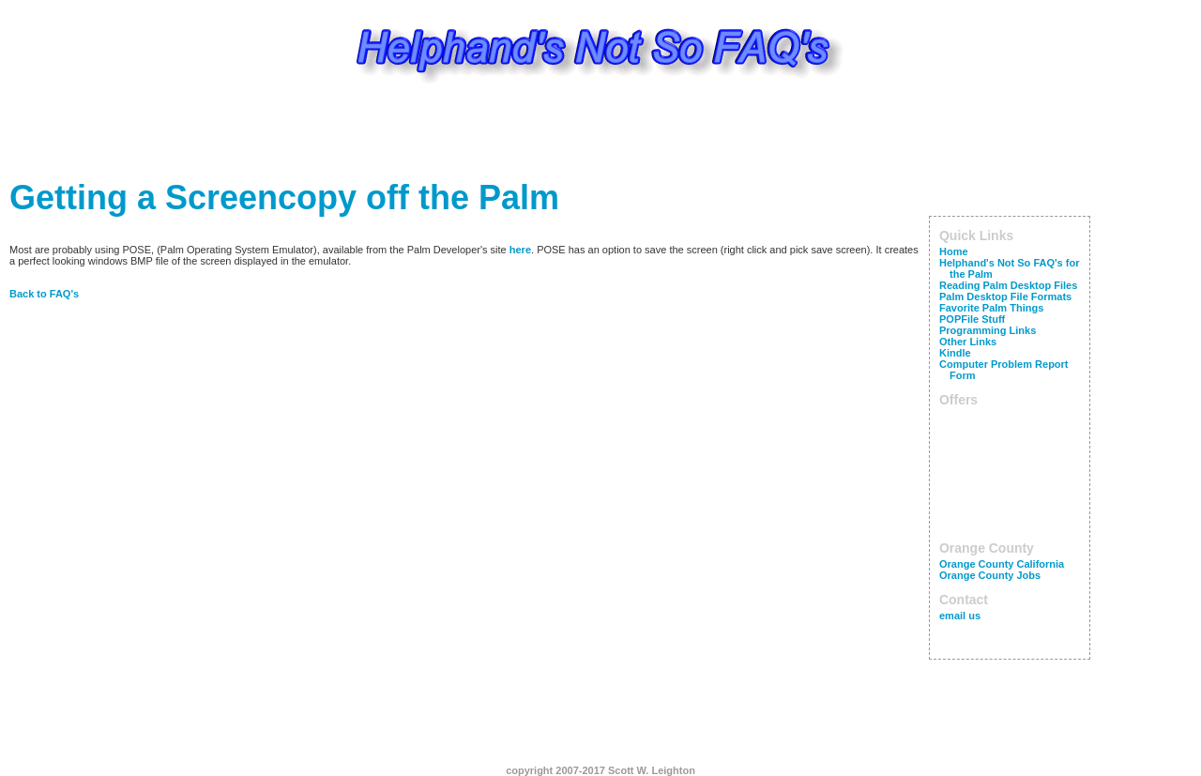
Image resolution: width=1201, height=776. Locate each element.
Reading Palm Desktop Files (1008, 285)
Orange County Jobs (990, 575)
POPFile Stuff (972, 319)
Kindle (955, 352)
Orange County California (1001, 564)
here (520, 249)
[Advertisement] (600, 136)
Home (953, 251)
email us (960, 615)
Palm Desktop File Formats (1005, 296)
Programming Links (987, 330)
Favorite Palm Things (991, 307)
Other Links (967, 341)
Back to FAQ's (44, 293)
